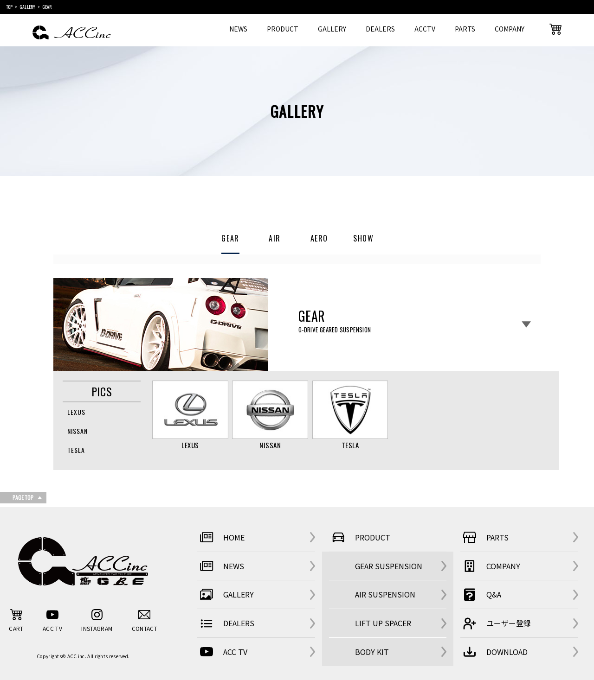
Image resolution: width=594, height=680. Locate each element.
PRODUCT (282, 28)
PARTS (465, 28)
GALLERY (332, 28)
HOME (221, 537)
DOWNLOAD (494, 651)
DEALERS (380, 28)
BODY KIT (372, 651)
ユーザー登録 (495, 623)
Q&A (480, 594)
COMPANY (509, 28)
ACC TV (222, 651)
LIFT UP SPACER (383, 623)
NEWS (238, 28)
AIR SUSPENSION (385, 594)
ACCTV (424, 28)
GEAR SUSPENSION (388, 566)
